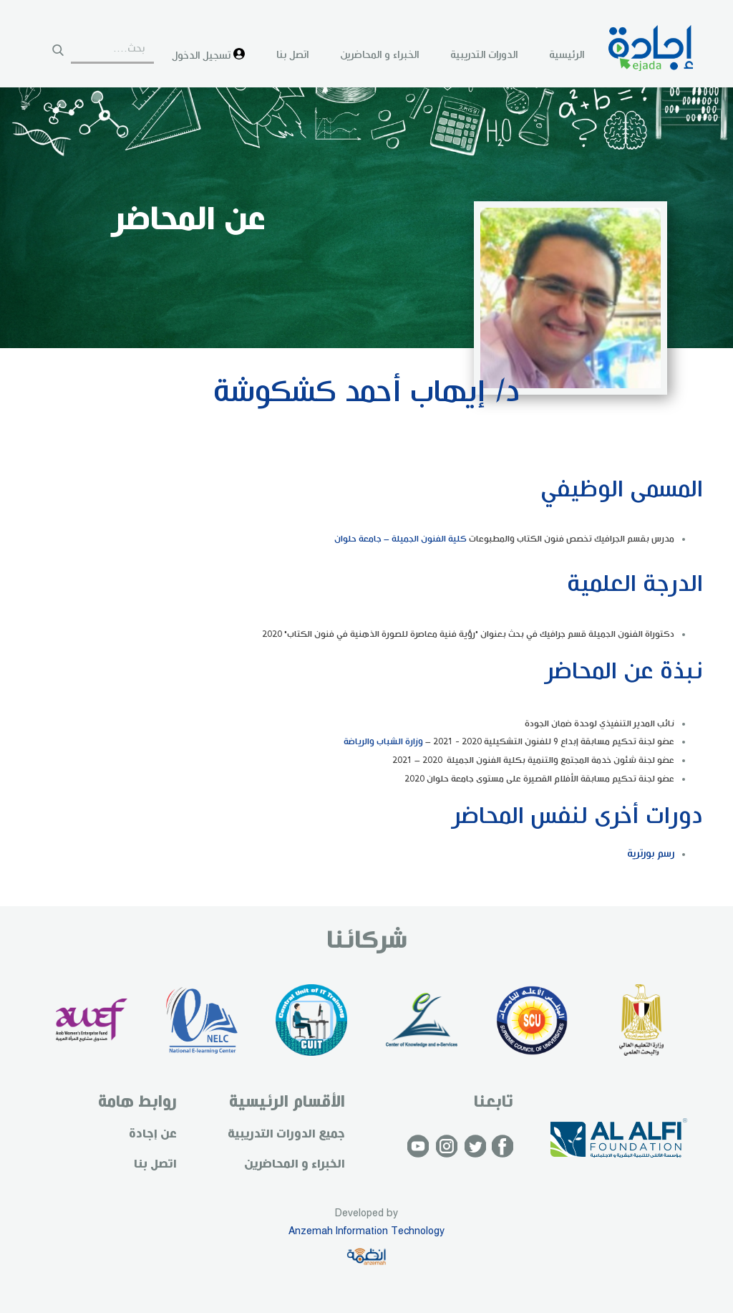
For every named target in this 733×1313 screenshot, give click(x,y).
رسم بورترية (650, 854)
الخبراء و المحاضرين (379, 55)
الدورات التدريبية (484, 55)
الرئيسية (566, 55)
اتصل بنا (292, 55)
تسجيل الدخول (208, 55)
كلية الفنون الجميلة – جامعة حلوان (400, 539)
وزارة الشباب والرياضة (383, 741)
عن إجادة (153, 1134)
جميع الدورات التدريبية (286, 1134)
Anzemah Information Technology (366, 1231)
